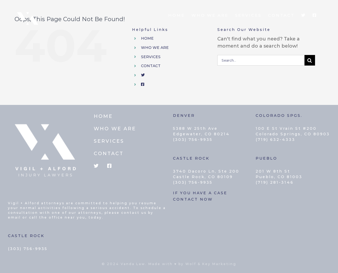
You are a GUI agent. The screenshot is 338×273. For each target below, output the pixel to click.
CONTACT (151, 65)
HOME (147, 38)
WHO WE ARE (155, 47)
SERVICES (151, 56)
